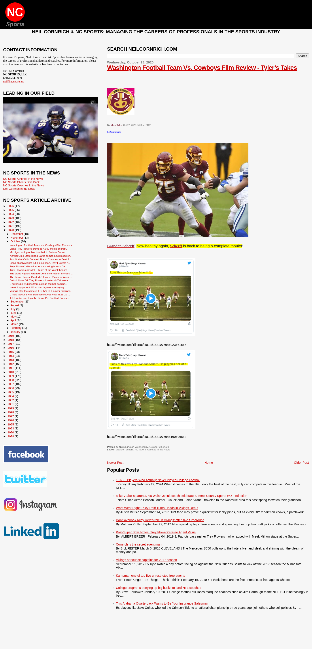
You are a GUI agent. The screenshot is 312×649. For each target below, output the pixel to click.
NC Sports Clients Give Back (21, 182)
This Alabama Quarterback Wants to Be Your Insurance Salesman (162, 603)
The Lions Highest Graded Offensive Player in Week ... (41, 277)
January (16, 331)
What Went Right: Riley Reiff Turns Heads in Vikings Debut (157, 508)
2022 (11, 222)
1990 (11, 432)
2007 (11, 384)
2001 (11, 404)
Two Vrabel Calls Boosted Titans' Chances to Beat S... (40, 259)
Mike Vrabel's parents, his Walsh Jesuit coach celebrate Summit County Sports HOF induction (181, 496)
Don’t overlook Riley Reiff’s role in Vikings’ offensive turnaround (160, 520)
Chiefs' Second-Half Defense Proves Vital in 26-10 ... (40, 294)
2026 (11, 206)
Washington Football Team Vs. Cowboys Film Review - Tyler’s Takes (202, 67)
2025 (11, 210)
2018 (11, 339)
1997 (11, 416)
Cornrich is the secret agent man (139, 544)
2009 (11, 376)
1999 (11, 408)
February (16, 327)
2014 (11, 356)
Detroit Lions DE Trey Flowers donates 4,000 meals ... (40, 280)
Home (208, 462)
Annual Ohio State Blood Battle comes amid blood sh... (41, 255)
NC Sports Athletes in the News (152, 449)
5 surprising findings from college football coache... (38, 283)
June (14, 312)
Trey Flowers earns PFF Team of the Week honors (38, 269)
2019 (11, 335)
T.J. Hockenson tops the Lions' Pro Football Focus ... (40, 298)
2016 (11, 347)
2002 (11, 400)
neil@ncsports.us (13, 81)
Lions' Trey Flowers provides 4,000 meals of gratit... (39, 248)
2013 (11, 360)
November (17, 237)
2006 (11, 388)
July (13, 309)
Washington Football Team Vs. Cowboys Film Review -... (42, 245)
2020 (11, 230)
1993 (11, 428)
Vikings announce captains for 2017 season (146, 560)
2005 (11, 392)
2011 (11, 367)
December (17, 233)
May (14, 316)
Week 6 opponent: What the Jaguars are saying (37, 287)
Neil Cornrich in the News (19, 188)
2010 (11, 372)
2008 (11, 380)
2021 (11, 226)
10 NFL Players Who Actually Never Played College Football (158, 480)
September (18, 301)
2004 (11, 396)
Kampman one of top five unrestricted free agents (150, 575)
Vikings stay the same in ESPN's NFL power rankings (40, 290)
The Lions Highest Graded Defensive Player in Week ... (41, 273)
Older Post (301, 462)
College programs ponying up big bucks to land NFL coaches (158, 588)
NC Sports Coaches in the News (23, 185)
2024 (11, 214)
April (13, 320)
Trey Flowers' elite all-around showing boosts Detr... (39, 266)
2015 (11, 352)
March (15, 324)
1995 (11, 424)
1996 (11, 420)
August (15, 305)
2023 (11, 218)
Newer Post (115, 462)
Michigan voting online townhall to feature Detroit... (38, 252)
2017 (11, 343)
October (16, 241)
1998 (11, 412)
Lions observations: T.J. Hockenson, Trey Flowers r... (40, 262)
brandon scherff (124, 449)
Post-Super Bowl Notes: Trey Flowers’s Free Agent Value (156, 532)
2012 (11, 364)
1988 (11, 436)
